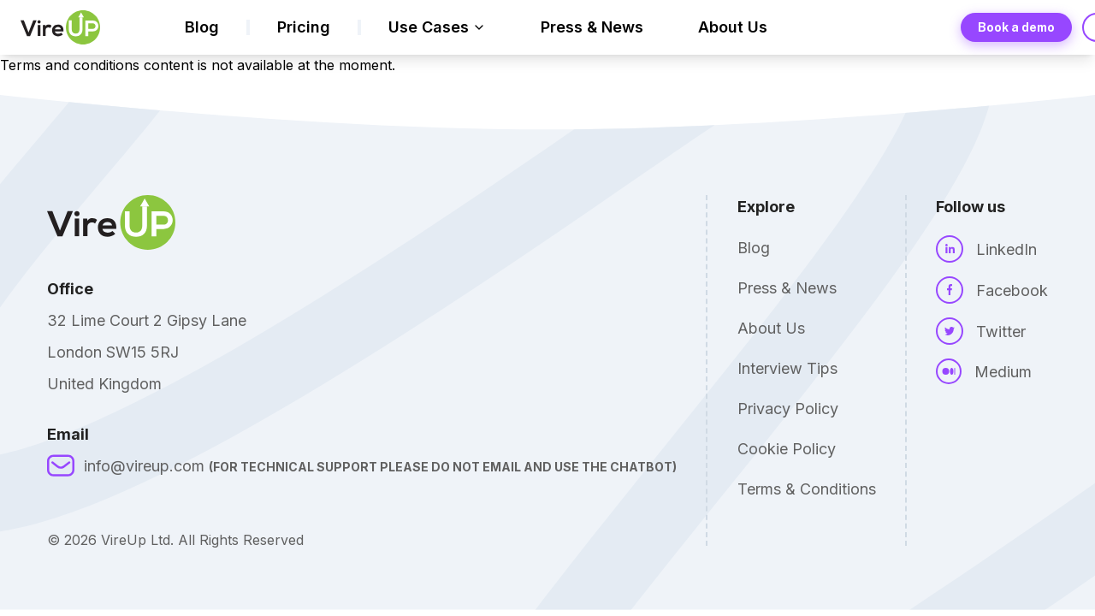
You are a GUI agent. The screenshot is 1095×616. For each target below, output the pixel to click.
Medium (1003, 372)
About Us (732, 27)
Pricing (303, 27)
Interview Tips (787, 368)
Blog (202, 27)
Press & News (592, 27)
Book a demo (1016, 27)
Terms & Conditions (806, 489)
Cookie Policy (786, 449)
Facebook (1012, 290)
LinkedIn (1006, 249)
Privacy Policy (787, 409)
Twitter (1001, 332)
